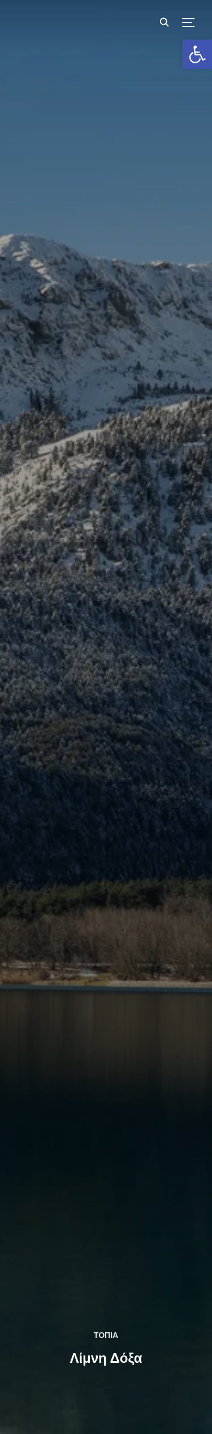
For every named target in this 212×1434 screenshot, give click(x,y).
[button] (197, 54)
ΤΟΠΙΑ (106, 1335)
